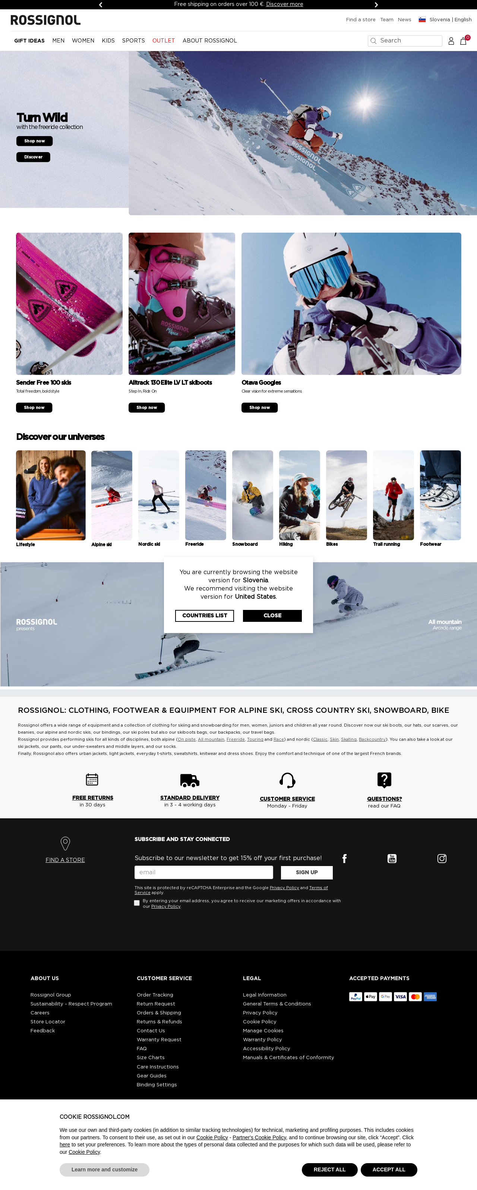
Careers (40, 1013)
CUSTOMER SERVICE (287, 799)
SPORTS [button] (133, 41)
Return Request (156, 1004)
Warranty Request (159, 1040)
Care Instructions (158, 1067)
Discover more (284, 4)
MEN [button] (58, 41)
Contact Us (151, 1031)
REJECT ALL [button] (330, 1169)
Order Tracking (155, 995)
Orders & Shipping (159, 1013)
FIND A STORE (65, 860)
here (65, 1145)
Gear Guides (152, 1076)
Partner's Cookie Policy (259, 1137)
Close (272, 615)
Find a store (361, 20)
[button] (451, 41)
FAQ (142, 1048)
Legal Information (265, 995)
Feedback (43, 1031)
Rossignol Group (51, 995)
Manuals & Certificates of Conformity (288, 1057)
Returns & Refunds (159, 1022)
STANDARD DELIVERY (189, 798)
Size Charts (151, 1057)
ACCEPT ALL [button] (389, 1169)
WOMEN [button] (83, 41)
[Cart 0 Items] (467, 40)
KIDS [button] (108, 41)
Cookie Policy (260, 1022)
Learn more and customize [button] (105, 1169)
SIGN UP (307, 872)
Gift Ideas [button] (29, 41)
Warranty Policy (262, 1040)
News (404, 20)
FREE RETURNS (92, 798)
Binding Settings (157, 1085)
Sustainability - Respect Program (71, 1004)
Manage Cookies (263, 1031)
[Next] (376, 4)
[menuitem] (29, 44)
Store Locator (48, 1022)
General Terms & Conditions (277, 1004)
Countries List (204, 615)
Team (387, 20)
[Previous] (100, 4)
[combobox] (405, 41)
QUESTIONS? (384, 799)
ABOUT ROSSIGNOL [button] (210, 41)
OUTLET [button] (163, 41)
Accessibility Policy (266, 1048)
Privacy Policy (284, 888)
